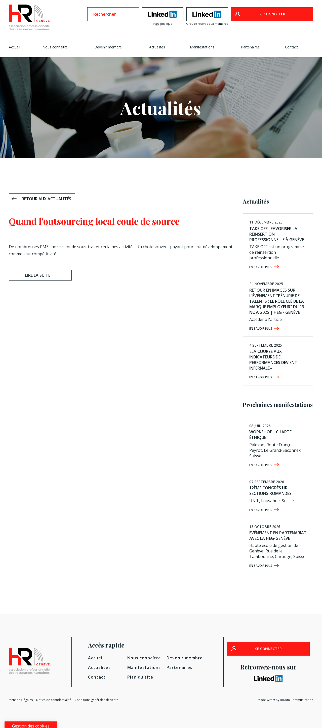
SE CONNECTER (272, 14)
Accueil (14, 47)
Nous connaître (55, 47)
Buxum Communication (296, 700)
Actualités (157, 47)
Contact (291, 47)
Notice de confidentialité (53, 700)
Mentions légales (21, 700)
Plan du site (140, 677)
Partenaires (250, 47)
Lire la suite (37, 275)
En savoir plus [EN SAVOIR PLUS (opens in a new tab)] (260, 377)
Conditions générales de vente (96, 700)
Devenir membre (108, 47)
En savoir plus (260, 267)
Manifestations (202, 47)
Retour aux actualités (46, 199)
